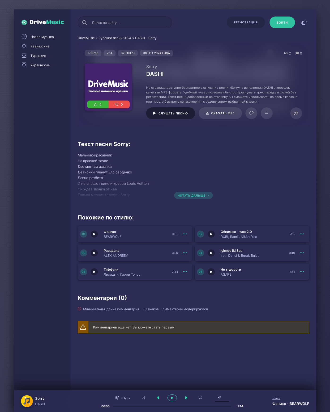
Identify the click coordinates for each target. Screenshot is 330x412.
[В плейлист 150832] (302, 234)
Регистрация (246, 22)
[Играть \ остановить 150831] (211, 253)
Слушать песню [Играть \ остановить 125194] (173, 113)
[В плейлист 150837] (302, 271)
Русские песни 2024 (115, 38)
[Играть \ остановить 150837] (211, 272)
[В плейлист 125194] (267, 113)
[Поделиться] (296, 113)
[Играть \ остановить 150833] (94, 234)
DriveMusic (86, 38)
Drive (47, 22)
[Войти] (282, 22)
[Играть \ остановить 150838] (94, 253)
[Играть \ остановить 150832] (211, 234)
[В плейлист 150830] (185, 271)
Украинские (40, 65)
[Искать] (85, 22)
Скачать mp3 (223, 113)
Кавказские (39, 46)
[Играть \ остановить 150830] (94, 272)
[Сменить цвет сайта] (304, 22)
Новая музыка (42, 37)
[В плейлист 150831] (302, 252)
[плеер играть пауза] (172, 397)
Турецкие (38, 56)
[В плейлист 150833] (185, 234)
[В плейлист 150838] (185, 252)
